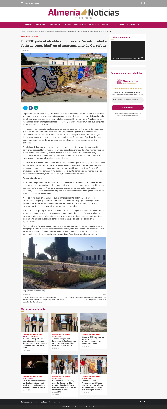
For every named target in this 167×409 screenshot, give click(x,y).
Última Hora (35, 336)
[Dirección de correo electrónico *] (128, 100)
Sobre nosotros (54, 402)
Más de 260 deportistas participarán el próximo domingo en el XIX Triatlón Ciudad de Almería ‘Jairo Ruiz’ (34, 322)
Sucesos (67, 25)
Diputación (55, 25)
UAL (140, 25)
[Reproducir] (113, 58)
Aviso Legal (43, 402)
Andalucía (94, 25)
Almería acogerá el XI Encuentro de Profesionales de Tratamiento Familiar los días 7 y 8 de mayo (64, 322)
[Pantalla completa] (142, 58)
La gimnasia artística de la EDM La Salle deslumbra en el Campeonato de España (85, 296)
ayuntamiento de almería (36, 291)
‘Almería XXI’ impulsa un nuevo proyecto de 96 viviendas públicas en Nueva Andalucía (93, 322)
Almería (28, 25)
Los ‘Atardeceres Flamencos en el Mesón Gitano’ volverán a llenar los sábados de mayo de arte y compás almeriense (93, 364)
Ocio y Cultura (28, 378)
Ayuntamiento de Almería (30, 36)
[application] (128, 50)
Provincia (40, 25)
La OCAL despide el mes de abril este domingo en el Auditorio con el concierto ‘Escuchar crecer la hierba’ (34, 364)
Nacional (106, 25)
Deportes (131, 25)
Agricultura (80, 25)
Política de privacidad (29, 402)
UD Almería (119, 25)
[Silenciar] (138, 58)
